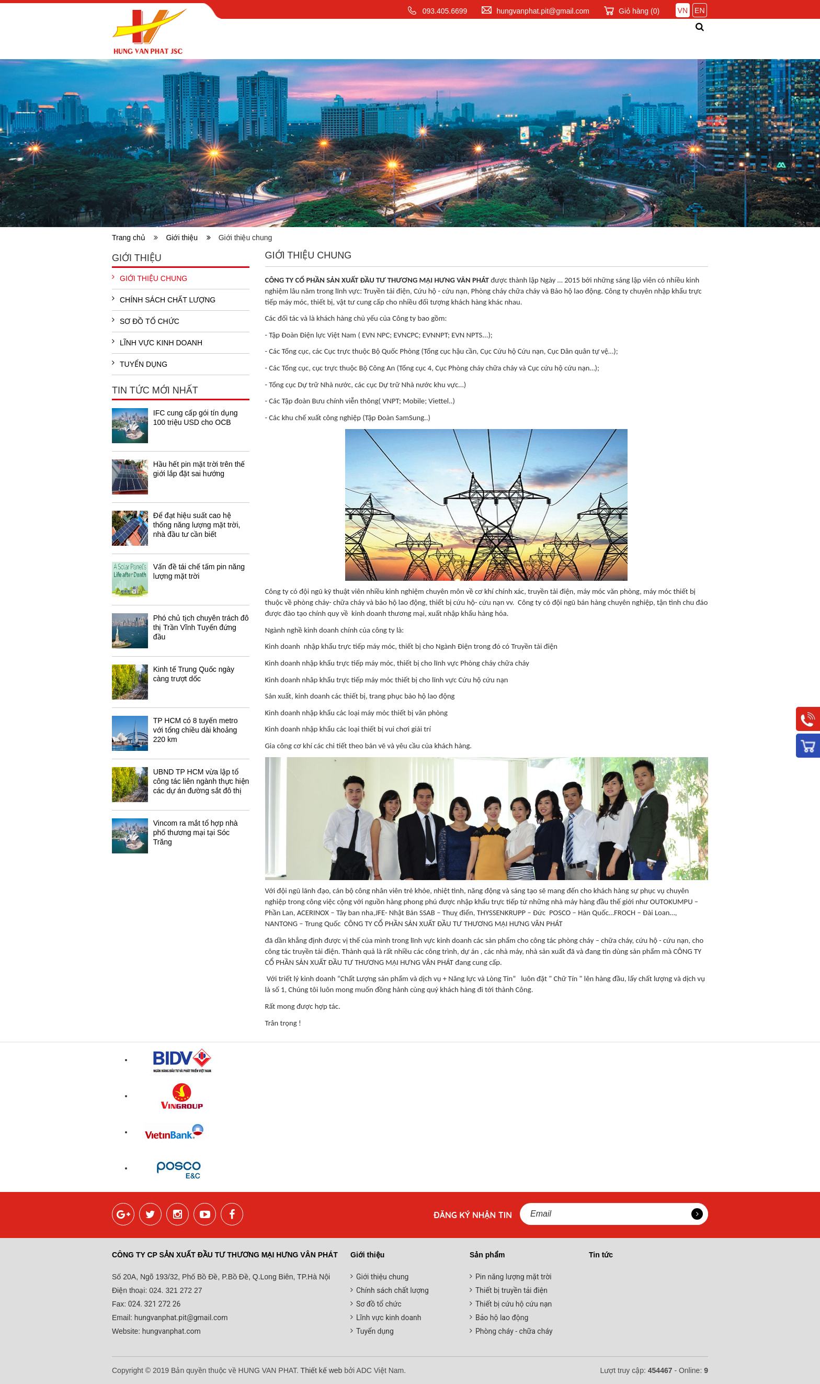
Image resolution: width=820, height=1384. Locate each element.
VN (683, 10)
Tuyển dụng (139, 363)
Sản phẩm (384, 39)
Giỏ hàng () (639, 11)
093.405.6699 (445, 11)
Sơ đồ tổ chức (145, 320)
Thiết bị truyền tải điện (511, 1290)
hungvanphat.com (170, 1331)
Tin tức (494, 39)
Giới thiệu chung (149, 278)
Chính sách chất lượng (163, 299)
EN (699, 10)
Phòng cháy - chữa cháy (514, 1331)
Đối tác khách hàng (579, 39)
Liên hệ (664, 39)
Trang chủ (254, 39)
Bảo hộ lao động (501, 1317)
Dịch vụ (442, 39)
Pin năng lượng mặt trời (513, 1277)
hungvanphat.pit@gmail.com (542, 11)
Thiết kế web (322, 1370)
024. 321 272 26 (153, 1304)
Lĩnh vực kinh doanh (157, 342)
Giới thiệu (321, 39)
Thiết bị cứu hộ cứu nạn (513, 1304)
